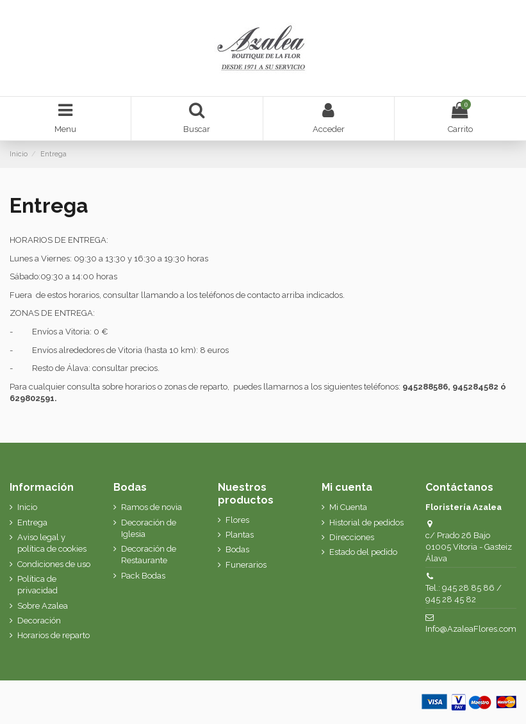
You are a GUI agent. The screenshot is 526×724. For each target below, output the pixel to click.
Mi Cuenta (348, 507)
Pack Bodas (143, 575)
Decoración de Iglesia (148, 528)
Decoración (39, 620)
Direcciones (351, 537)
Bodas (237, 549)
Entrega (32, 522)
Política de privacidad (37, 584)
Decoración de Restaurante (148, 554)
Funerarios (246, 565)
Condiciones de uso (53, 564)
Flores (237, 520)
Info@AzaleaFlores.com (470, 629)
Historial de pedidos (366, 522)
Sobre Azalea (42, 606)
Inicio (27, 507)
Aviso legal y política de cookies (51, 543)
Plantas (240, 534)
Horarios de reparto (53, 635)
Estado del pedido (363, 552)
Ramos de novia (151, 507)
